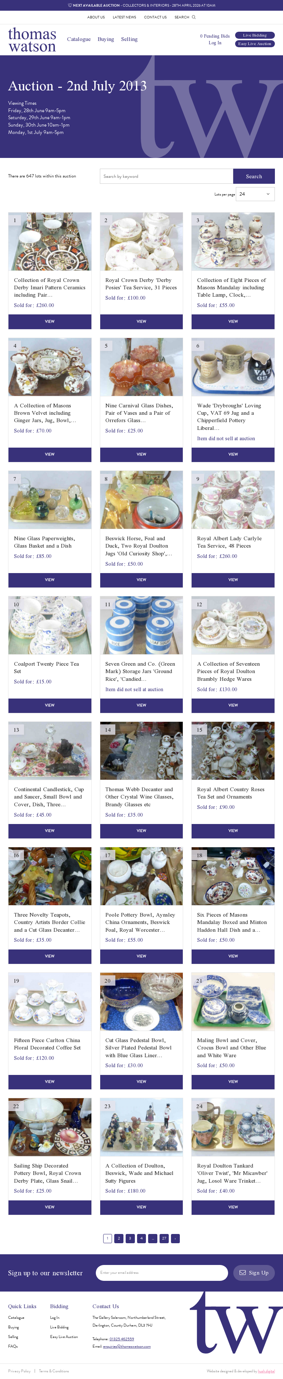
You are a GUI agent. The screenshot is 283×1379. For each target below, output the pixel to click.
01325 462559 (121, 1339)
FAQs (13, 1346)
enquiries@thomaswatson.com (127, 1346)
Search (254, 176)
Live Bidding (255, 35)
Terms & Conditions (54, 1371)
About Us (96, 17)
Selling (129, 38)
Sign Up (254, 1272)
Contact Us (155, 17)
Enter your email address (119, 1272)
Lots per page (244, 194)
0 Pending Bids (215, 36)
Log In (215, 42)
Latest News (124, 17)
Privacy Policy (19, 1371)
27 (164, 1238)
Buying (106, 38)
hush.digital (266, 1371)
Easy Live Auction (254, 43)
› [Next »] (175, 1238)
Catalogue (79, 38)
